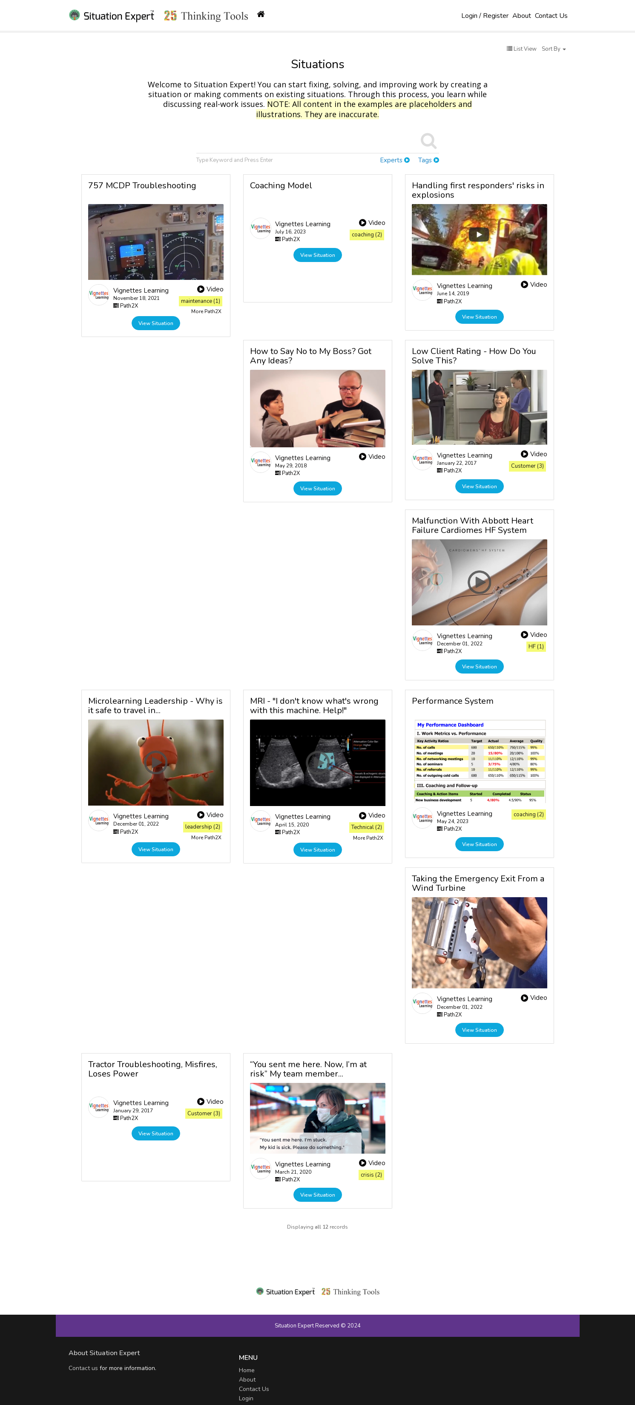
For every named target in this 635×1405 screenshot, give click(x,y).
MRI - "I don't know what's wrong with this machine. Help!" (314, 705)
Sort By (554, 49)
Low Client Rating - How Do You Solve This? (474, 355)
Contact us (83, 1368)
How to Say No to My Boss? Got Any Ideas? (310, 355)
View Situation (155, 323)
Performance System (453, 701)
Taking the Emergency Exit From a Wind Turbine (478, 883)
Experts (395, 160)
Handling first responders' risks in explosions (478, 190)
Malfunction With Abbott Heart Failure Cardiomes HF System (472, 525)
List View (522, 49)
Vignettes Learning (141, 290)
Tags (428, 160)
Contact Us (551, 15)
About (521, 15)
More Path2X (206, 311)
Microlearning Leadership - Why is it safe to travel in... (155, 705)
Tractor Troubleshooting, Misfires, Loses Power (152, 1069)
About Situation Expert (104, 1353)
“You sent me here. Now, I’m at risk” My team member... (308, 1069)
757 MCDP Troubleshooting (142, 185)
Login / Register (485, 15)
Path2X (125, 306)
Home (247, 1370)
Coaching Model (281, 185)
